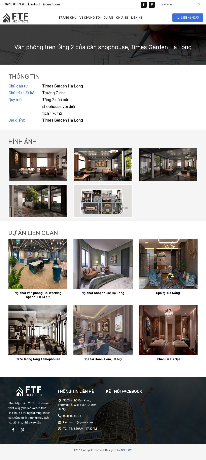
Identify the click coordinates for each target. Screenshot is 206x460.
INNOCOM (126, 450)
